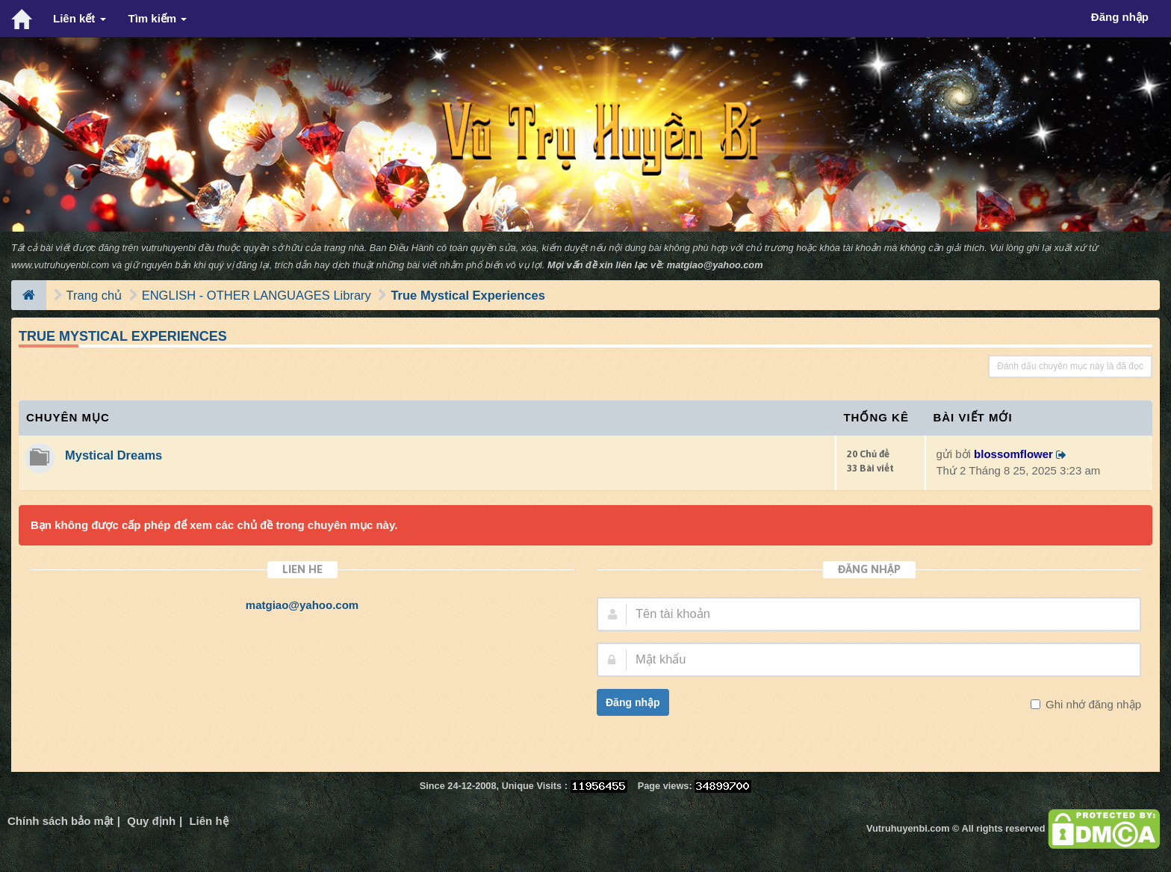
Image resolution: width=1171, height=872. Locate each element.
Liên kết (79, 18)
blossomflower (1013, 454)
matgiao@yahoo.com (715, 264)
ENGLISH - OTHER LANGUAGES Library (256, 295)
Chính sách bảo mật (60, 820)
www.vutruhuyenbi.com (60, 264)
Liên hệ (208, 820)
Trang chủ (94, 295)
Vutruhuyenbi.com (907, 828)
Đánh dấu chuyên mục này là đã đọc (1070, 366)
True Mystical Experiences (467, 295)
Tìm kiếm (157, 18)
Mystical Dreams (113, 455)
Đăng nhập (633, 702)
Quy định (151, 820)
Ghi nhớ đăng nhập (1092, 704)
